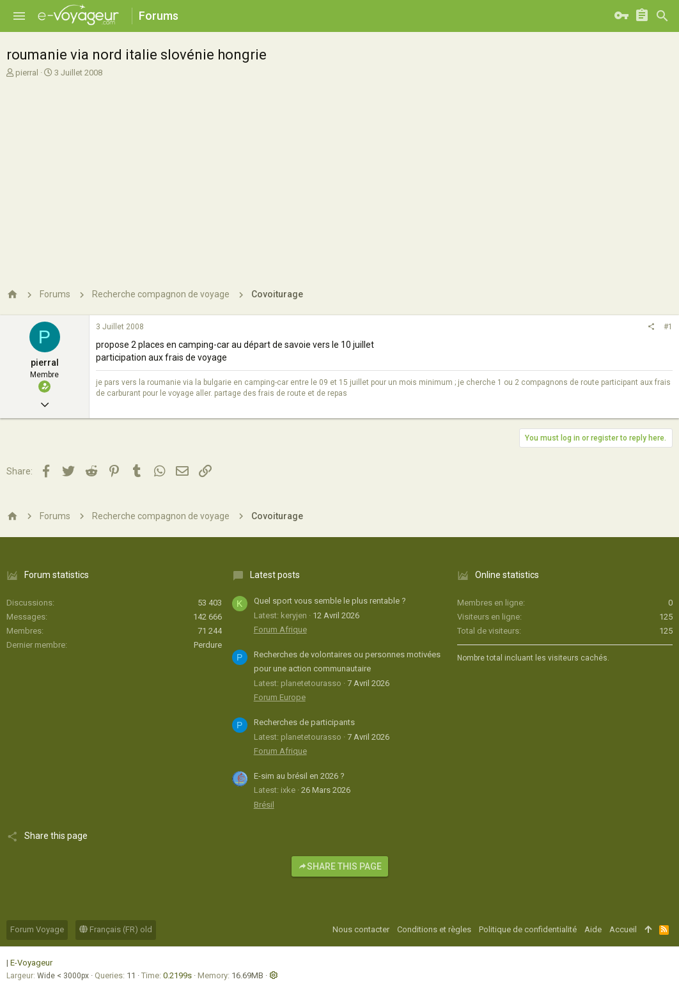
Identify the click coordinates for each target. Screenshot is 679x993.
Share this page (340, 866)
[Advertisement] (339, 177)
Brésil (264, 804)
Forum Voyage (37, 929)
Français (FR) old (115, 929)
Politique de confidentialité (528, 929)
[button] (19, 16)
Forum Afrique (280, 629)
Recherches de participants (304, 722)
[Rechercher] (662, 15)
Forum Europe (280, 697)
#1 (668, 326)
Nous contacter (360, 929)
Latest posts (275, 575)
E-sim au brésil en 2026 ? (299, 776)
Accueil (623, 929)
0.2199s (177, 975)
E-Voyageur (31, 962)
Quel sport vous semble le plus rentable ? (330, 601)
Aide (593, 929)
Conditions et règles (434, 929)
